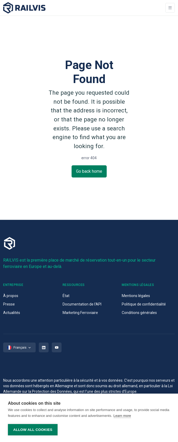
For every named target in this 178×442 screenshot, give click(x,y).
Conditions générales (139, 313)
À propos (10, 296)
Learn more (122, 416)
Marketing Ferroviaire (80, 313)
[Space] (24, 7)
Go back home (89, 171)
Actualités (11, 313)
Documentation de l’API (82, 304)
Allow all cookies (32, 430)
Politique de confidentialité (144, 304)
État (66, 296)
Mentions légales (136, 296)
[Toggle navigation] (170, 8)
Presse (9, 304)
